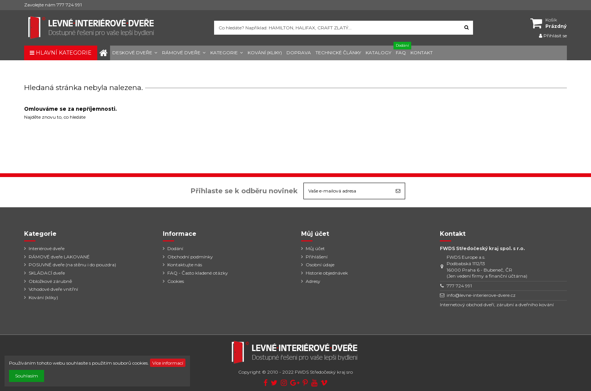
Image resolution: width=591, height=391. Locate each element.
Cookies (175, 281)
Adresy (313, 281)
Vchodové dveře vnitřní (53, 289)
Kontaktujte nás (184, 264)
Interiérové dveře (46, 248)
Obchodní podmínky (190, 257)
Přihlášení (317, 257)
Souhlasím (26, 376)
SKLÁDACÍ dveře (47, 273)
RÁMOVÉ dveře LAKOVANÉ (59, 257)
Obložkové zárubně (50, 281)
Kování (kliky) (43, 297)
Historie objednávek (327, 273)
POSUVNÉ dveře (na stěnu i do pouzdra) (72, 264)
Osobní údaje (320, 264)
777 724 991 (459, 286)
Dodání (175, 248)
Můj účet (315, 248)
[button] (135, 53)
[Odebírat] (398, 191)
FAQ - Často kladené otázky (197, 273)
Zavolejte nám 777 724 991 (53, 5)
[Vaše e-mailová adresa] (347, 191)
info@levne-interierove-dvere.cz (481, 295)
